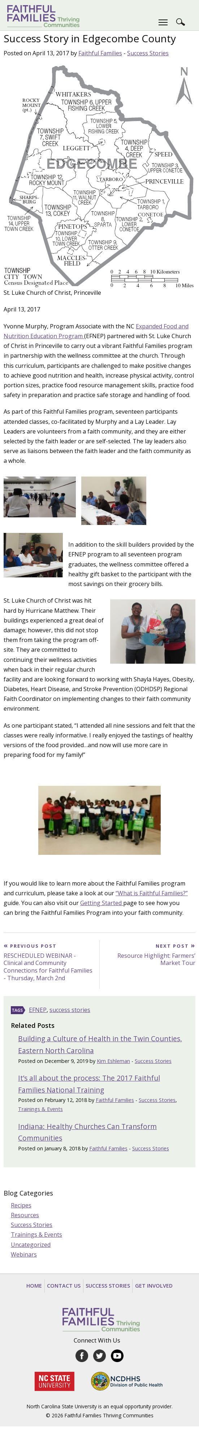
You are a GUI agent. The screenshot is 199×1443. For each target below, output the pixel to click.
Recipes (21, 1205)
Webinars (24, 1254)
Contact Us (64, 1285)
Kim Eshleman (113, 1061)
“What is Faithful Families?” (152, 893)
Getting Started (101, 903)
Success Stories (148, 53)
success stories (69, 1010)
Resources (25, 1215)
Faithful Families (100, 53)
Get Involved (154, 1285)
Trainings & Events (40, 1109)
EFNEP (38, 1010)
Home (34, 1285)
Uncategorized (31, 1245)
